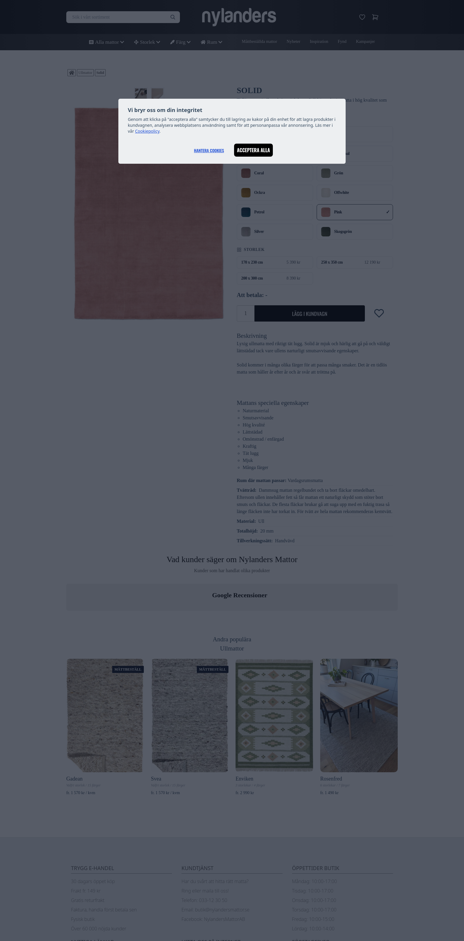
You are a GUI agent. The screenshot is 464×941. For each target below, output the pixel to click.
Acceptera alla (253, 150)
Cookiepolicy (147, 131)
